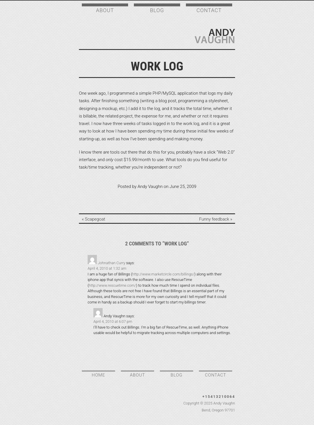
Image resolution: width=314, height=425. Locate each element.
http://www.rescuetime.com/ (112, 285)
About (105, 10)
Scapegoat (95, 219)
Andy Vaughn (215, 36)
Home (98, 375)
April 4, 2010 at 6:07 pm (112, 321)
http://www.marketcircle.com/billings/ (163, 274)
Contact (209, 10)
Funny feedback (214, 219)
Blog (157, 10)
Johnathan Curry (111, 263)
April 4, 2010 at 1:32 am (107, 268)
